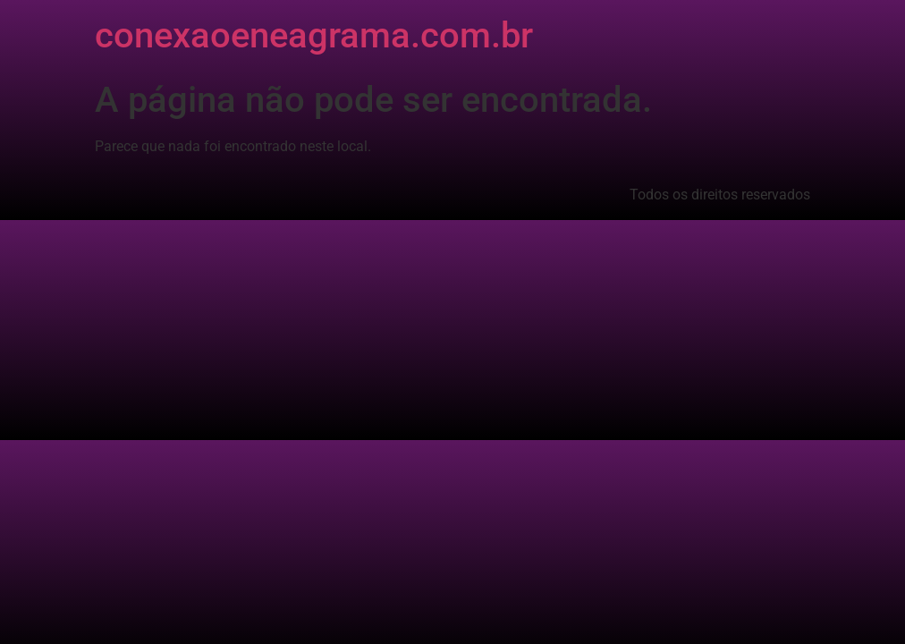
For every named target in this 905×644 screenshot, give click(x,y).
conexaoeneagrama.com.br (314, 35)
